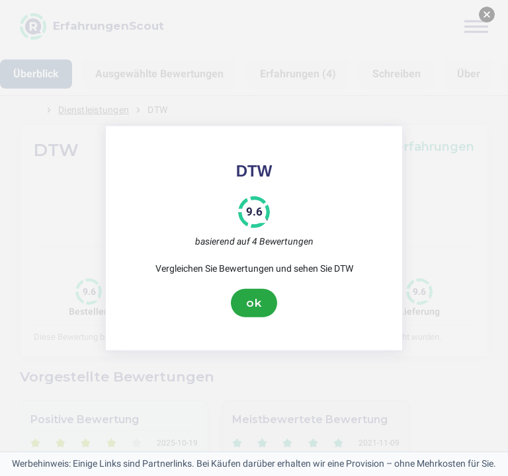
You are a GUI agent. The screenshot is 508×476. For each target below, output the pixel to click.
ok (254, 302)
